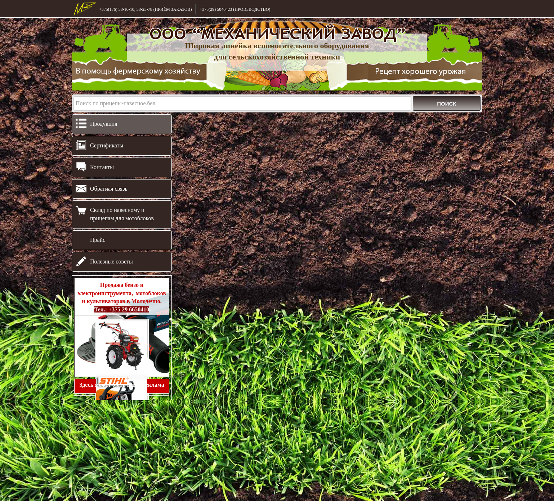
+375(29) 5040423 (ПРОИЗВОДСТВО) (235, 9)
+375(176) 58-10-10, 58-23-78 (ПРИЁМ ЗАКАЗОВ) (145, 9)
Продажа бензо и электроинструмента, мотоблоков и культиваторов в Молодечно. (121, 297)
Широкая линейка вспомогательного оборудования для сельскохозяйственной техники (277, 51)
